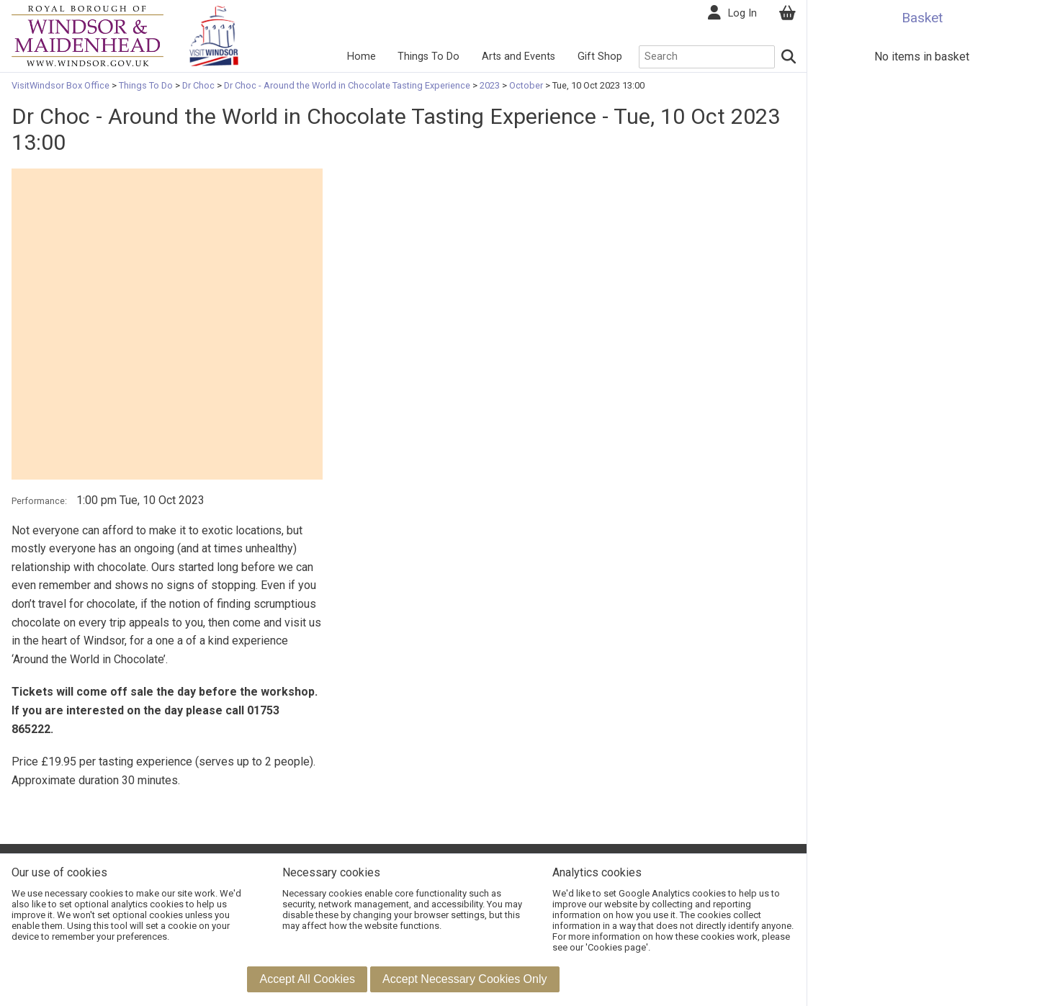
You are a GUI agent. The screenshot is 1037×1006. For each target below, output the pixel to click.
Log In (742, 13)
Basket (922, 17)
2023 (489, 85)
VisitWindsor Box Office (62, 85)
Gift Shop (600, 56)
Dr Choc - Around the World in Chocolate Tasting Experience (347, 85)
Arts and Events (518, 56)
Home (361, 56)
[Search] (789, 57)
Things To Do (428, 56)
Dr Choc (198, 85)
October (526, 85)
